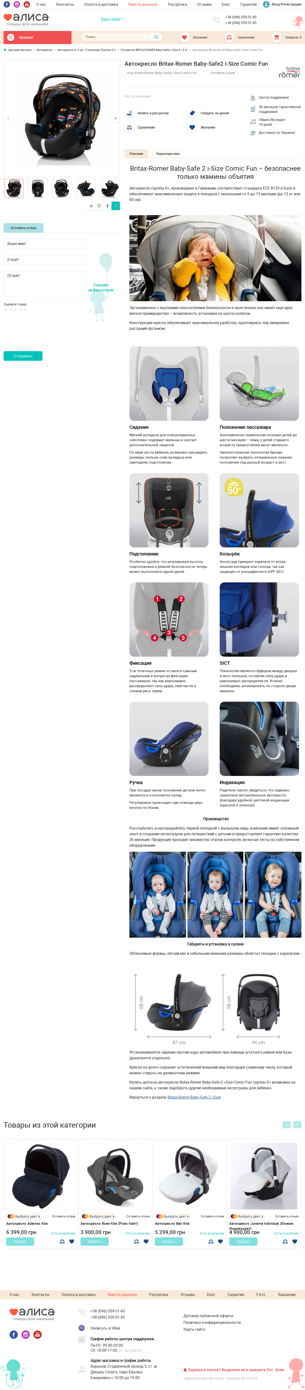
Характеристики (178, 162)
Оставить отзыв (23, 227)
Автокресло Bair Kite (173, 1232)
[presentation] (40, 337)
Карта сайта (194, 1329)
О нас (41, 4)
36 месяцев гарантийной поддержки (271, 112)
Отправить (23, 356)
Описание (139, 162)
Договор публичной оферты (208, 1315)
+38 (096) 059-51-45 (240, 17)
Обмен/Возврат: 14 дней (274, 129)
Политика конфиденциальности (212, 1322)
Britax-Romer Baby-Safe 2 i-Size (194, 1106)
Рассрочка (177, 4)
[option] (62, 118)
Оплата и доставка (101, 4)
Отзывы (204, 4)
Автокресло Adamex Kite (28, 1232)
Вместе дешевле (143, 4)
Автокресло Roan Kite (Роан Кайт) (111, 1232)
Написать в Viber (105, 1328)
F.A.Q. (261, 1294)
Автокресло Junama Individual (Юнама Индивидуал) (256, 1235)
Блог (226, 4)
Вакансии (286, 1294)
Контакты (65, 4)
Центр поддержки (276, 96)
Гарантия (248, 4)
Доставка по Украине (279, 141)
